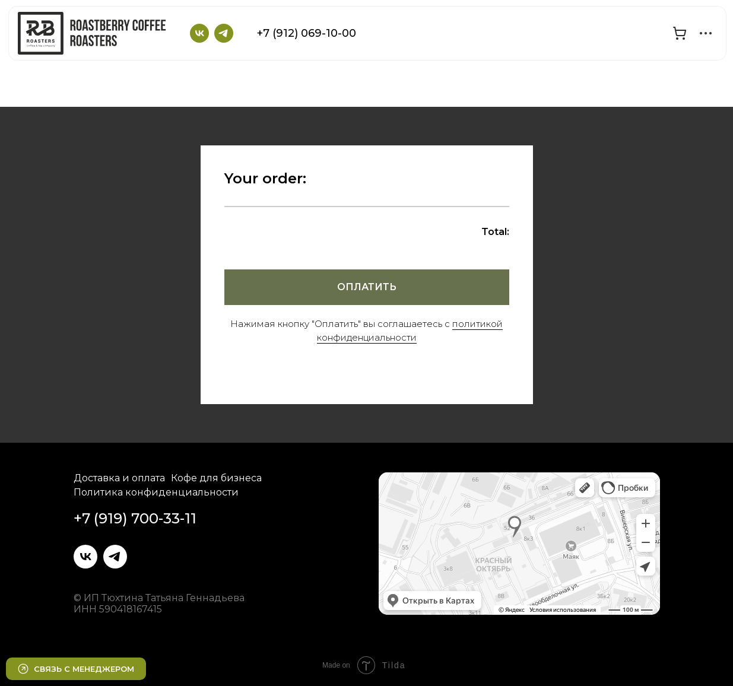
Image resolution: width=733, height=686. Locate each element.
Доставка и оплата (119, 478)
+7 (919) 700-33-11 (135, 518)
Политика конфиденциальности (156, 492)
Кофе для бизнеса (216, 478)
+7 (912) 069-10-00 (306, 33)
